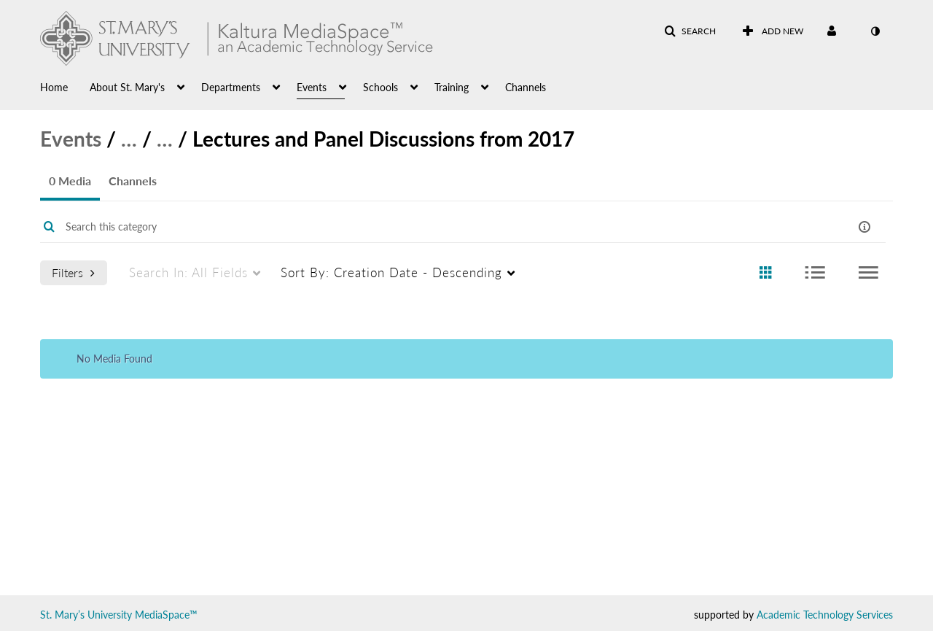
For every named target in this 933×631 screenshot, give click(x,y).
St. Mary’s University (86, 614)
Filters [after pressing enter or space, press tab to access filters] (73, 272)
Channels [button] (525, 87)
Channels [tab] (133, 180)
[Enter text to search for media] (417, 227)
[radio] (765, 273)
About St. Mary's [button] (127, 87)
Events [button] (312, 87)
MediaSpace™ (166, 614)
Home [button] (54, 87)
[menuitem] (65, 86)
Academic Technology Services (825, 614)
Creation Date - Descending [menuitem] (391, 272)
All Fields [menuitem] (188, 272)
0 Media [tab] (70, 180)
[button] (690, 31)
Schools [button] (380, 87)
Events (70, 138)
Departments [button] (230, 87)
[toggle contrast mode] (874, 31)
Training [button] (451, 87)
